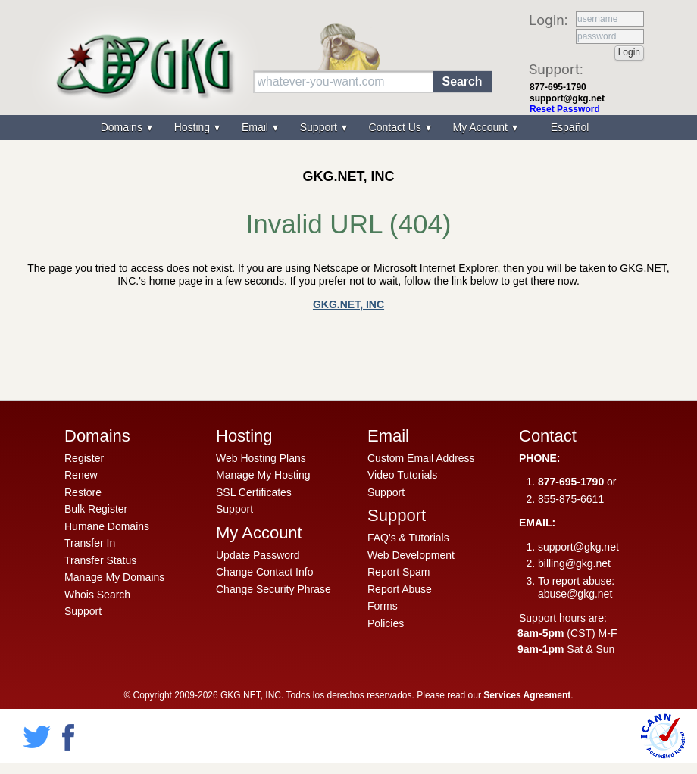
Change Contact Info (264, 572)
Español (570, 127)
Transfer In (89, 543)
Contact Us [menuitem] (396, 127)
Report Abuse (399, 589)
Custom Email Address (421, 458)
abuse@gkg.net (575, 594)
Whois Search (97, 594)
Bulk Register (95, 509)
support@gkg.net (567, 98)
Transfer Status (100, 560)
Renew (81, 475)
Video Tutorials (402, 475)
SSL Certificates (254, 492)
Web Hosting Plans (261, 458)
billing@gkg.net (574, 563)
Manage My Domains (114, 577)
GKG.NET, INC (348, 304)
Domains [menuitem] (123, 127)
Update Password (258, 555)
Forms (382, 606)
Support (83, 611)
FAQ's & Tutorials (408, 538)
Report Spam (398, 572)
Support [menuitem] (320, 127)
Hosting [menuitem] (193, 127)
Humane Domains (106, 526)
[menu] (348, 127)
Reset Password (565, 109)
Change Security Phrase (273, 589)
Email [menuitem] (256, 127)
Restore (83, 492)
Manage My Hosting (263, 475)
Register (84, 458)
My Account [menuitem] (482, 127)
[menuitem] (568, 128)
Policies (385, 623)
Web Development (411, 555)
